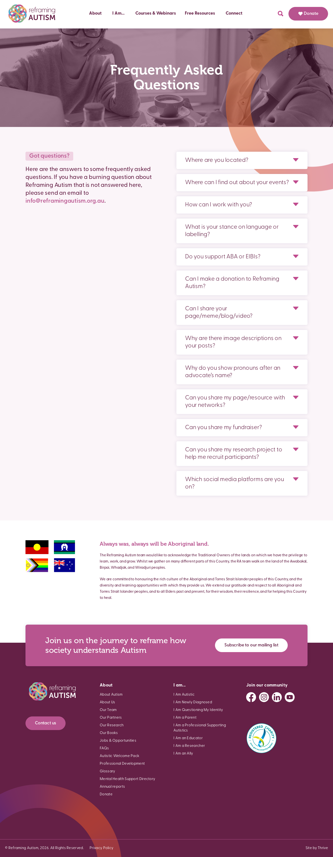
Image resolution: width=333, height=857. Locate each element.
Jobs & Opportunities (118, 741)
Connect (234, 13)
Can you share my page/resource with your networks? (235, 401)
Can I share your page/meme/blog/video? (219, 312)
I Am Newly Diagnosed (192, 702)
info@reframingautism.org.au (64, 201)
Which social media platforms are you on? (234, 483)
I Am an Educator (188, 738)
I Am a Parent (184, 718)
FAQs (104, 748)
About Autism (111, 695)
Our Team (108, 710)
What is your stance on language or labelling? (232, 231)
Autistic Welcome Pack (119, 756)
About (95, 13)
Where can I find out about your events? (237, 183)
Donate (308, 13)
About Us (107, 702)
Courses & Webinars (155, 13)
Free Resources (200, 13)
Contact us (45, 723)
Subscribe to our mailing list (251, 645)
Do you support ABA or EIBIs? (222, 257)
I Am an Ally (183, 754)
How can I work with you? (218, 205)
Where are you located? (216, 160)
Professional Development (122, 764)
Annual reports (112, 787)
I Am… (118, 13)
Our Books (109, 733)
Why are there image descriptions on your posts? (233, 342)
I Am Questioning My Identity (198, 710)
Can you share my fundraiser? (223, 428)
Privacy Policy (101, 848)
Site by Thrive (317, 848)
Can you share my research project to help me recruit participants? (233, 453)
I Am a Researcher (189, 746)
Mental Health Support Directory (127, 779)
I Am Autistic (183, 695)
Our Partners (111, 718)
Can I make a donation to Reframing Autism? (232, 283)
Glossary (107, 771)
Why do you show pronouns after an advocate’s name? (232, 372)
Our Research (112, 725)
